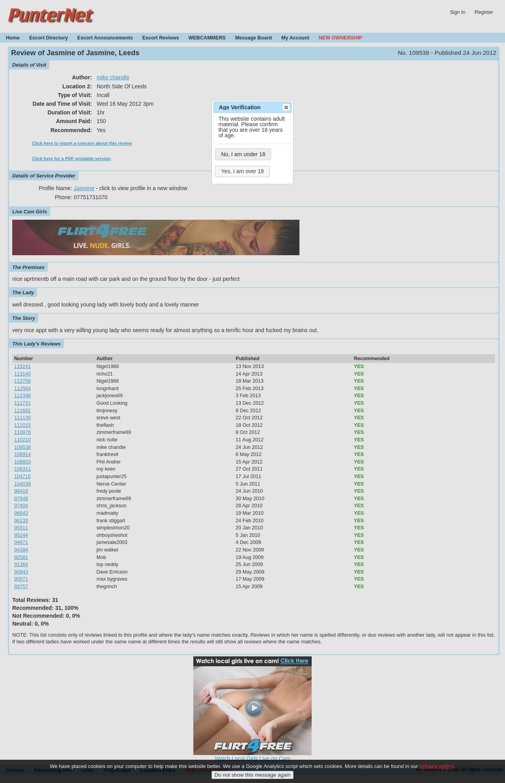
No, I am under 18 (243, 154)
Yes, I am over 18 (242, 171)
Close (285, 107)
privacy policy (436, 773)
